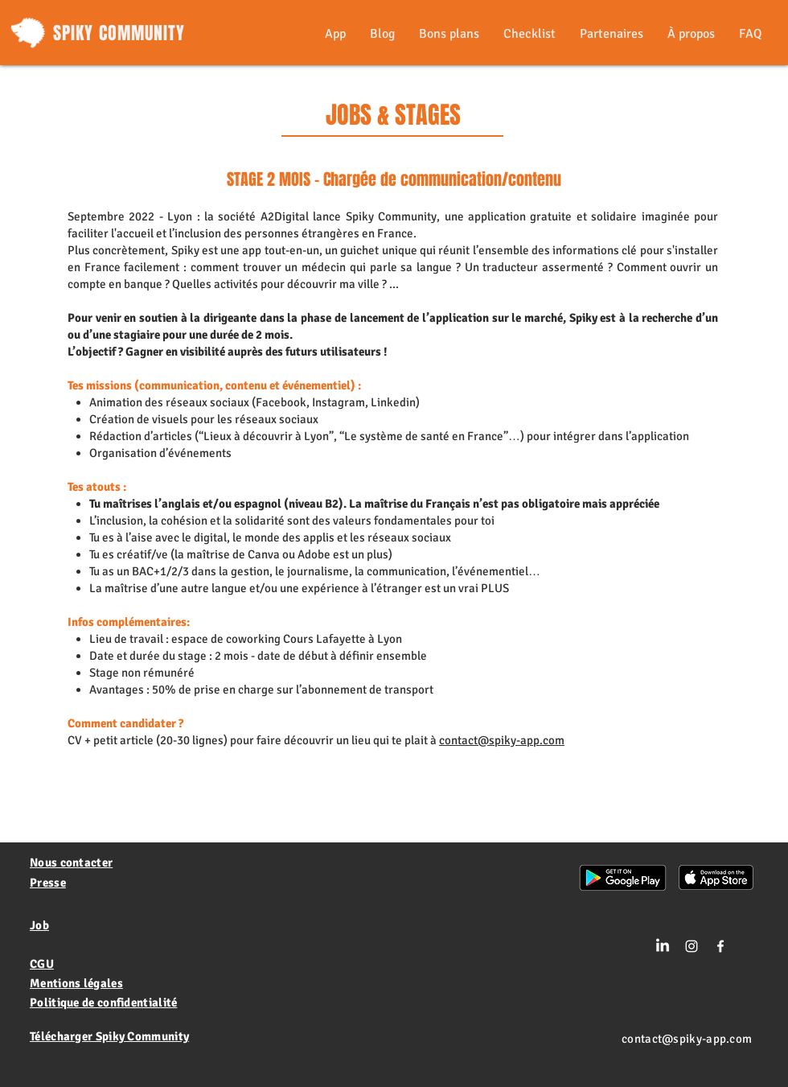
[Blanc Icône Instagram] (691, 946)
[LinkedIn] (663, 946)
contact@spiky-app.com (501, 740)
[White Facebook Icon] (720, 946)
